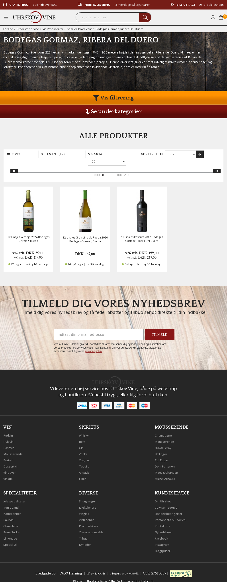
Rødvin (9, 427)
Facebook (163, 530)
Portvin (9, 452)
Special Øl (11, 536)
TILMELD (160, 327)
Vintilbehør (88, 511)
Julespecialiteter (16, 493)
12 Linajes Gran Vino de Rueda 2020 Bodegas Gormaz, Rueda (85, 232)
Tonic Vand (12, 499)
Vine (37, 29)
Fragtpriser (164, 542)
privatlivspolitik (93, 343)
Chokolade (12, 517)
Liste (16, 154)
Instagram (163, 536)
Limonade (11, 530)
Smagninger (89, 493)
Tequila (85, 458)
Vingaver (10, 464)
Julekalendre (89, 499)
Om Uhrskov (165, 493)
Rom (83, 433)
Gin (82, 439)
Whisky (85, 427)
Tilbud (84, 530)
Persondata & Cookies (173, 511)
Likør (83, 470)
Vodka (84, 445)
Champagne (165, 427)
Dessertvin (12, 458)
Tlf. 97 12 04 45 (92, 565)
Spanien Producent (82, 29)
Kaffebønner (13, 505)
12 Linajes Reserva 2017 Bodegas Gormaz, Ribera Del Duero (142, 231)
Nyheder (86, 536)
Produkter (23, 29)
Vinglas (85, 505)
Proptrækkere (90, 517)
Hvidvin (9, 433)
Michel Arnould (167, 470)
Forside (8, 29)
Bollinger (162, 445)
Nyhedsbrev (165, 524)
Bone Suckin (13, 524)
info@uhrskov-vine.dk (126, 565)
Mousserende (14, 445)
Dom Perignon (167, 458)
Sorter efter (152, 154)
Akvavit (85, 464)
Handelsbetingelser (171, 505)
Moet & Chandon (169, 464)
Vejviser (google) (169, 499)
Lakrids (9, 511)
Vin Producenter (54, 29)
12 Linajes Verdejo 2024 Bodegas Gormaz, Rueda (28, 231)
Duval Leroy (164, 439)
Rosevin (10, 439)
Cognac (85, 452)
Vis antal (96, 154)
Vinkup (9, 470)
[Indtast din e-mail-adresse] (99, 327)
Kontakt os (164, 517)
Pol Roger (163, 452)
